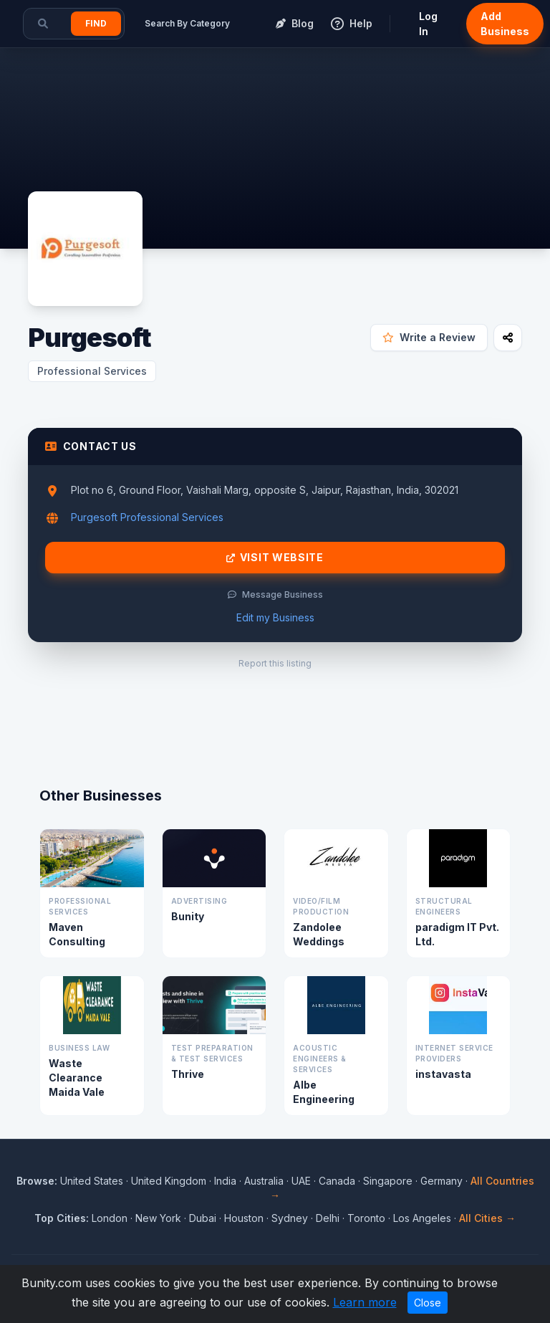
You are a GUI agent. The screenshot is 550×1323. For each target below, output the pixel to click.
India (225, 1181)
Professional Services (92, 371)
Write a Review (429, 337)
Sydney (289, 1218)
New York (158, 1218)
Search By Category (187, 23)
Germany (441, 1181)
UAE (301, 1181)
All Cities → (487, 1218)
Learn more (365, 1302)
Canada (337, 1181)
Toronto (366, 1218)
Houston (244, 1218)
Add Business (505, 23)
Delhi (327, 1218)
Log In (428, 23)
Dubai (202, 1218)
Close (427, 1302)
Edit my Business (275, 617)
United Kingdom (168, 1181)
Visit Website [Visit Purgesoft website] (275, 557)
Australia (264, 1181)
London (109, 1218)
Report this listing (275, 663)
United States (91, 1181)
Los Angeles (422, 1218)
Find (96, 23)
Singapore (387, 1181)
